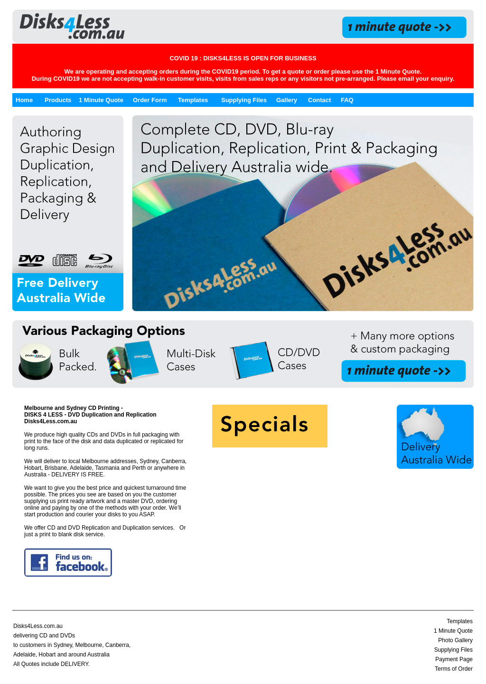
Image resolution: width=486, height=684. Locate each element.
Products (58, 100)
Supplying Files (244, 100)
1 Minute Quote (397, 71)
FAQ (347, 100)
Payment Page (454, 659)
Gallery (286, 100)
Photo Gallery (455, 640)
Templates (193, 100)
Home (24, 100)
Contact (319, 100)
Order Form (150, 100)
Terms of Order (454, 668)
